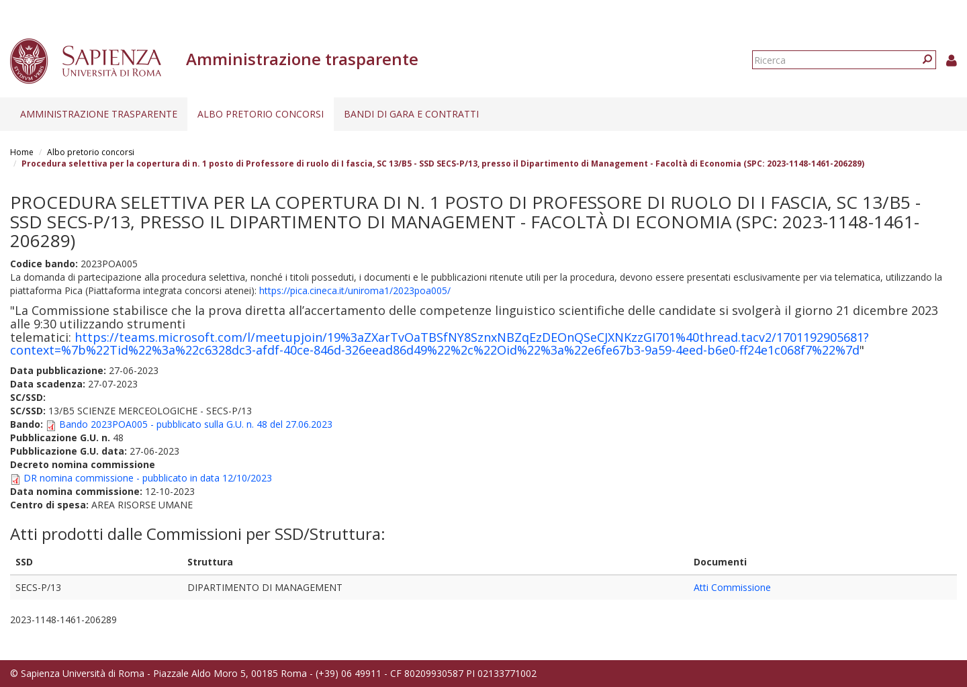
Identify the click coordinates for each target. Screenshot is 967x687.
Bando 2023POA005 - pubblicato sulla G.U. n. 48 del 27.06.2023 (195, 424)
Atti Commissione (732, 587)
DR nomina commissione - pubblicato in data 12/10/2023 (148, 477)
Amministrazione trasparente (98, 113)
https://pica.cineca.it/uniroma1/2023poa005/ (355, 290)
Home (22, 152)
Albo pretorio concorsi (260, 113)
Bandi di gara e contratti (411, 113)
